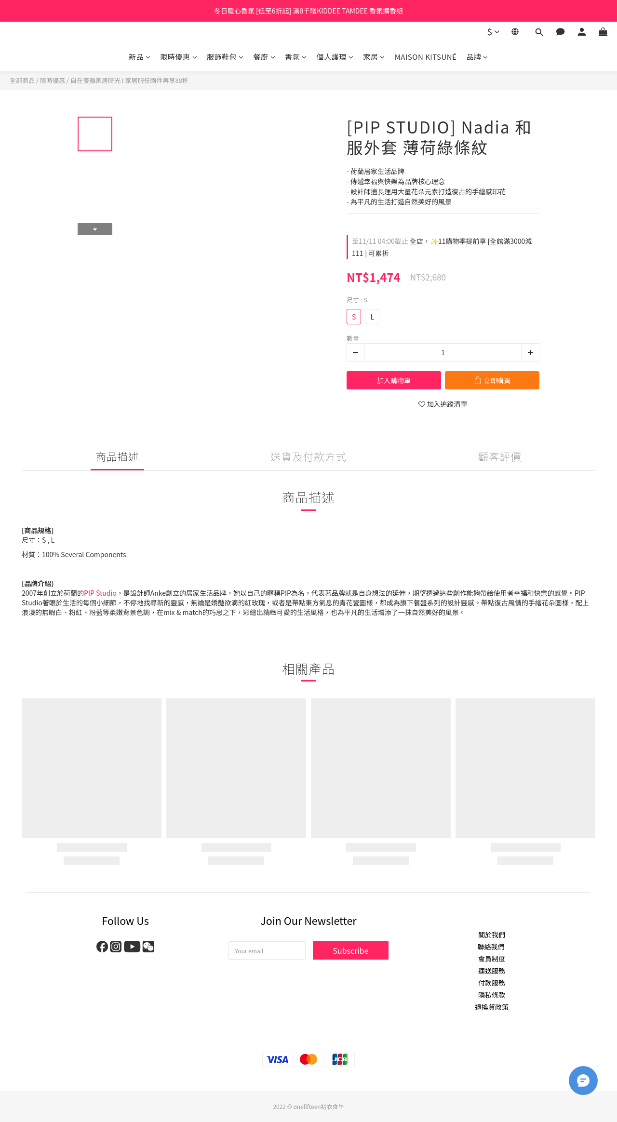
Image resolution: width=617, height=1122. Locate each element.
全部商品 (22, 80)
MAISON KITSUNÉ (426, 57)
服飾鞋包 (225, 57)
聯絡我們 (491, 946)
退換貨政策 (492, 1007)
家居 (374, 57)
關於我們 (491, 934)
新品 (140, 57)
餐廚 (265, 57)
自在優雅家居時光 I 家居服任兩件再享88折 (129, 80)
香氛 (296, 57)
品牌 (477, 57)
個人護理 (335, 57)
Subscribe (350, 950)
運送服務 (491, 970)
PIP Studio (100, 593)
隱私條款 (491, 995)
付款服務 (491, 983)
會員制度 (491, 958)
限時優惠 (179, 57)
